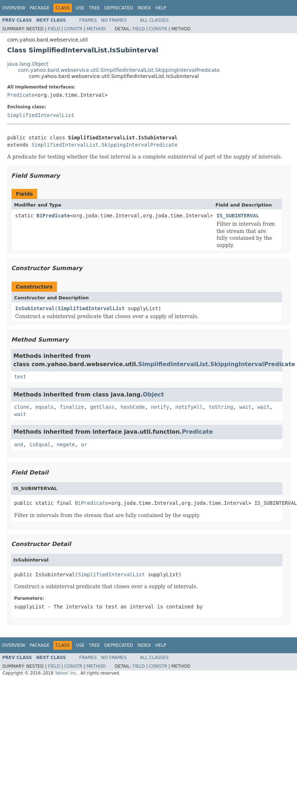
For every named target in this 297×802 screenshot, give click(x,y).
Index (144, 7)
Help (160, 7)
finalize (72, 407)
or (84, 444)
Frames (88, 20)
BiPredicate (53, 215)
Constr (73, 28)
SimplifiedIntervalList (40, 115)
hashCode (133, 407)
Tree (94, 7)
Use (80, 7)
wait (245, 407)
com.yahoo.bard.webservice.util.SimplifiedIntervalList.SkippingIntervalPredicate (119, 70)
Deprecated (118, 7)
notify (160, 407)
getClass (102, 407)
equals (44, 407)
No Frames (114, 20)
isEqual (40, 444)
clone (21, 407)
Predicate (21, 95)
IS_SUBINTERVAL (238, 215)
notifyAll (189, 407)
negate (66, 444)
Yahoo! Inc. (66, 673)
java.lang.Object (27, 64)
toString (221, 407)
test (20, 377)
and (18, 444)
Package (39, 7)
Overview (13, 7)
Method (96, 28)
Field (54, 28)
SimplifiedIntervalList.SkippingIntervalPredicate (104, 145)
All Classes (154, 20)
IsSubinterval (35, 308)
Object (153, 394)
